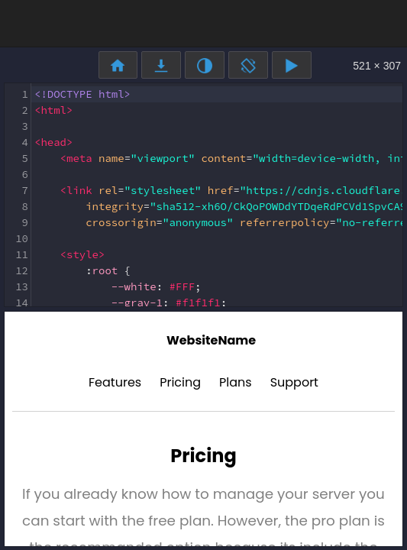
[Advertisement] (204, 22)
